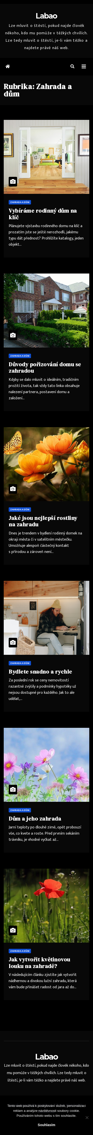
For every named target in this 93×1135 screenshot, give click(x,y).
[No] (86, 1117)
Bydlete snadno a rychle (40, 671)
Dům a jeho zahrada (35, 818)
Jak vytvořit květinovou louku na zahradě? (39, 963)
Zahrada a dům (20, 202)
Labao (46, 15)
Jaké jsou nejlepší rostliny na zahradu (43, 521)
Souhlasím (46, 1125)
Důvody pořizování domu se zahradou (45, 367)
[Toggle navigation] (83, 67)
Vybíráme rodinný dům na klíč (43, 214)
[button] (72, 66)
